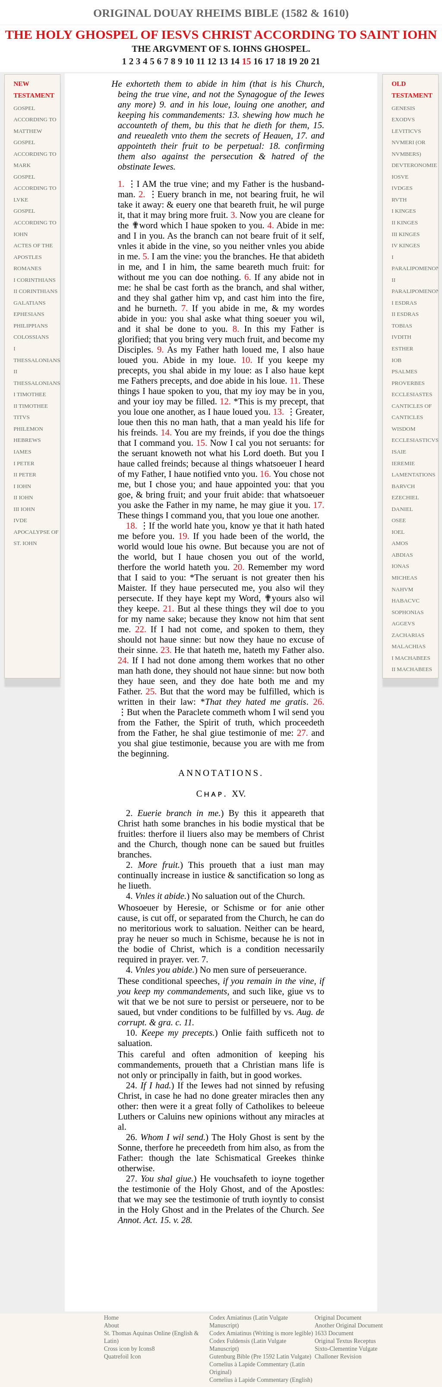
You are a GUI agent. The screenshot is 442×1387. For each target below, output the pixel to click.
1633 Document (334, 1333)
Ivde (20, 520)
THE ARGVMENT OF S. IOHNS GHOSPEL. (221, 49)
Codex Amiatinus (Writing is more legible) (261, 1333)
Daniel (402, 509)
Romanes (27, 268)
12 (211, 61)
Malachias (408, 646)
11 (200, 61)
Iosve (399, 176)
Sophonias (407, 612)
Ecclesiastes (411, 394)
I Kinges (403, 211)
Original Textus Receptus (345, 1341)
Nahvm (402, 589)
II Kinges (404, 222)
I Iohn (22, 486)
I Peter (23, 463)
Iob (396, 360)
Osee (398, 520)
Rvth (399, 199)
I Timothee (29, 394)
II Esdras (405, 314)
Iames (22, 451)
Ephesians (28, 314)
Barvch (403, 486)
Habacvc (405, 600)
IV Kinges (405, 245)
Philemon (28, 429)
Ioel (397, 532)
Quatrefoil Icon (122, 1356)
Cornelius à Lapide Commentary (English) (261, 1380)
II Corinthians (35, 291)
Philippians (30, 325)
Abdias (402, 555)
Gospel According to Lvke (34, 188)
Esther (402, 348)
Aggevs (403, 623)
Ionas (400, 566)
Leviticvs (406, 131)
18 (280, 61)
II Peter (24, 474)
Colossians (31, 337)
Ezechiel (405, 497)
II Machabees (411, 669)
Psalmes (404, 371)
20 (304, 61)
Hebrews (27, 440)
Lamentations (413, 474)
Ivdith (401, 337)
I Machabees (410, 658)
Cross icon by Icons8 (129, 1349)
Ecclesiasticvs (415, 440)
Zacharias (407, 635)
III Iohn (24, 509)
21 (315, 61)
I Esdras (404, 302)
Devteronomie (414, 165)
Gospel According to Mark (34, 153)
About (111, 1325)
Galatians (29, 302)
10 (189, 61)
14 (235, 61)
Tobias (401, 325)
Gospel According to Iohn (34, 222)
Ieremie (403, 463)
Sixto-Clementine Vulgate (346, 1349)
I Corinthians (34, 280)
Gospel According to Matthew (34, 119)
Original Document (338, 1317)
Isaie (398, 451)
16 (257, 61)
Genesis (403, 108)
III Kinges (405, 234)
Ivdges (402, 188)
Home (111, 1317)
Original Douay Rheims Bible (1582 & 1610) (221, 13)
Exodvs (403, 119)
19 (292, 61)
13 (223, 61)
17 (269, 61)
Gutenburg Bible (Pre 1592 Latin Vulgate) (260, 1356)
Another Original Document (349, 1325)
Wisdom (403, 429)
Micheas (404, 577)
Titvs (21, 417)
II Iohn (23, 497)
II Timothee (30, 406)
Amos (399, 543)
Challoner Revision (338, 1356)
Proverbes (408, 383)
